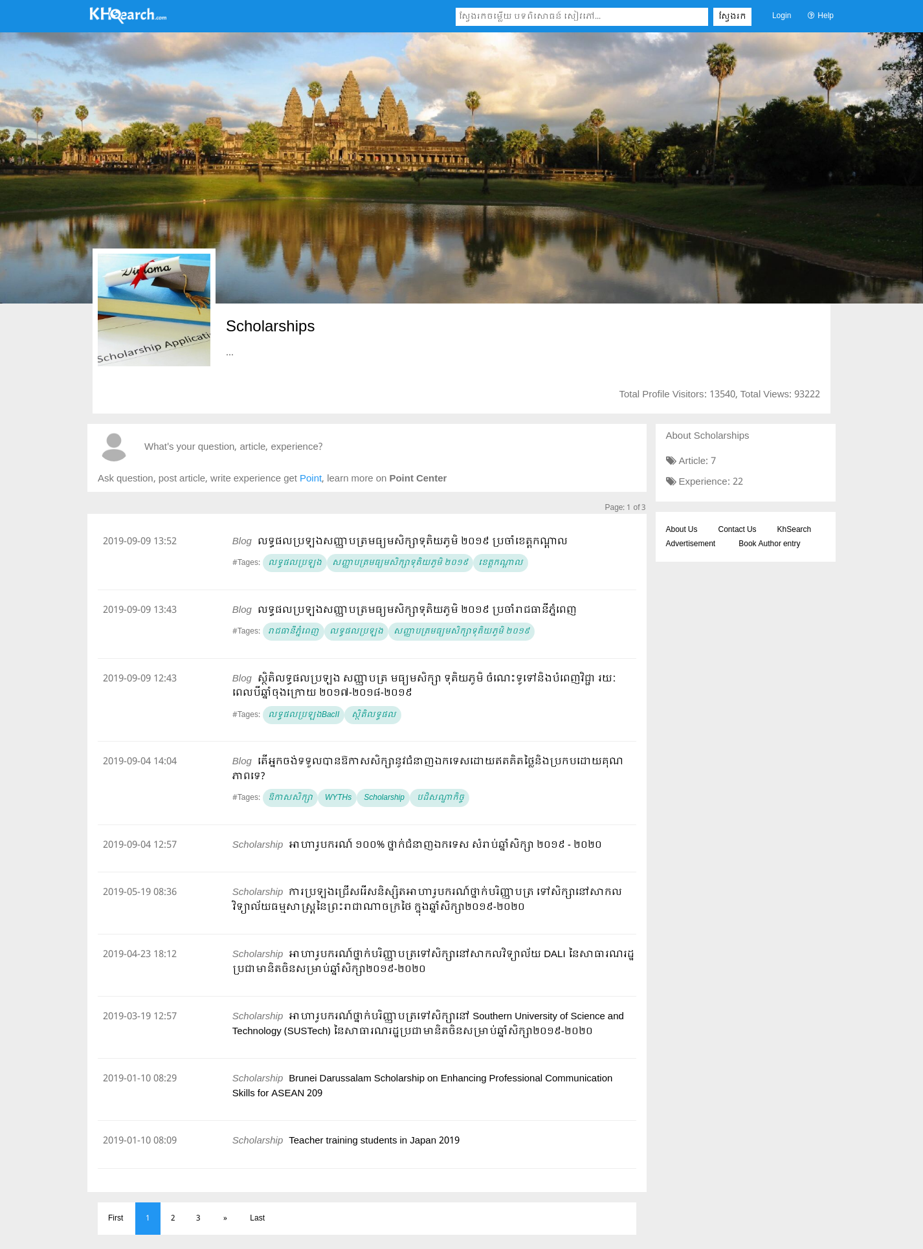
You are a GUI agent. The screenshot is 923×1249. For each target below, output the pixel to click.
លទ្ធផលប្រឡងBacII (303, 715)
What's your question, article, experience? (233, 447)
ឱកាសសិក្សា (290, 797)
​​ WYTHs (337, 797)
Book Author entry (769, 544)
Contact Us (737, 530)
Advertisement (691, 544)
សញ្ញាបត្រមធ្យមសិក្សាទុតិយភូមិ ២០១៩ (461, 631)
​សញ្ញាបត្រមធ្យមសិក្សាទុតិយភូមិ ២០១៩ (400, 563)
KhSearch (794, 530)
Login (781, 16)
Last (257, 1218)
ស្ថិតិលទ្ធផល (373, 715)
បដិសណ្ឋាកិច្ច (439, 797)
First (115, 1218)
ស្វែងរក (732, 16)
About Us (682, 530)
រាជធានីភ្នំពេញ (293, 631)
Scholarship (383, 797)
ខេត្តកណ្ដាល (500, 563)
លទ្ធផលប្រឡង (295, 563)
